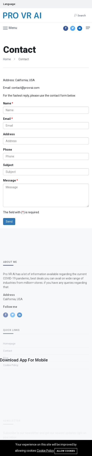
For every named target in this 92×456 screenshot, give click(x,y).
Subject (8, 165)
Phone (7, 149)
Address (9, 134)
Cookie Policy (45, 450)
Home (7, 59)
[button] (10, 28)
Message (9, 180)
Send (9, 221)
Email (7, 118)
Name (7, 103)
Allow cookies (66, 451)
